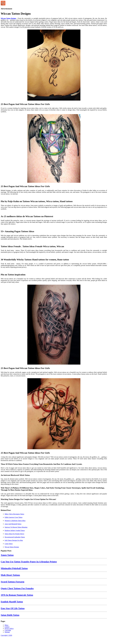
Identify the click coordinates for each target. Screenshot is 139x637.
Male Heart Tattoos (10, 575)
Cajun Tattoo (9, 543)
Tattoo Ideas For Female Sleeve (14, 534)
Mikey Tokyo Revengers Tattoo (14, 514)
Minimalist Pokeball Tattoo (14, 568)
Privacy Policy (9, 628)
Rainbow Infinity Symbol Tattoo (15, 530)
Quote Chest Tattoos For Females (17, 588)
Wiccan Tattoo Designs (8, 18)
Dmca (6, 625)
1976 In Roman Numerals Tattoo (17, 595)
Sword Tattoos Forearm (12, 581)
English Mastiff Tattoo (12, 601)
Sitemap (7, 632)
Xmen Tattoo (7, 555)
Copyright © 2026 (6, 635)
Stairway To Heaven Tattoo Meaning (16, 527)
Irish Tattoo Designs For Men (14, 540)
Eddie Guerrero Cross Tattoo (13, 517)
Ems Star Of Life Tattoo (13, 608)
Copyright (8, 630)
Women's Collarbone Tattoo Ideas (15, 520)
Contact (7, 627)
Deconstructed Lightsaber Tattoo (15, 537)
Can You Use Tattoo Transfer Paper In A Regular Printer (29, 561)
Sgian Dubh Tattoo (10, 615)
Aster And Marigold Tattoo (13, 524)
